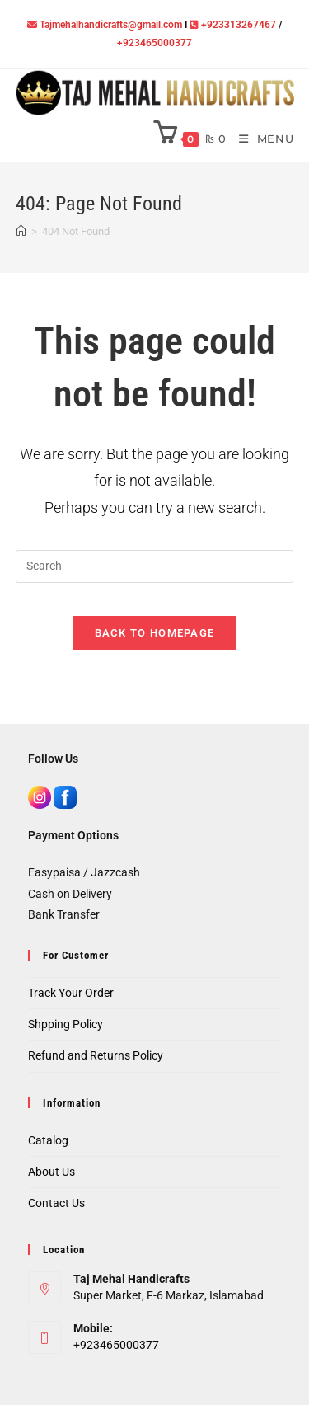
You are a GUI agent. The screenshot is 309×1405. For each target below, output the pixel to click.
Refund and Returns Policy (95, 1055)
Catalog (48, 1140)
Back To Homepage (155, 633)
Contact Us (56, 1203)
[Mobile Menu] (260, 139)
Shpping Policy (65, 1024)
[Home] (21, 231)
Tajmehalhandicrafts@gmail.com (111, 25)
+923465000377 (154, 43)
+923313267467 (238, 25)
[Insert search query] (155, 566)
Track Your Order (71, 992)
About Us (51, 1171)
